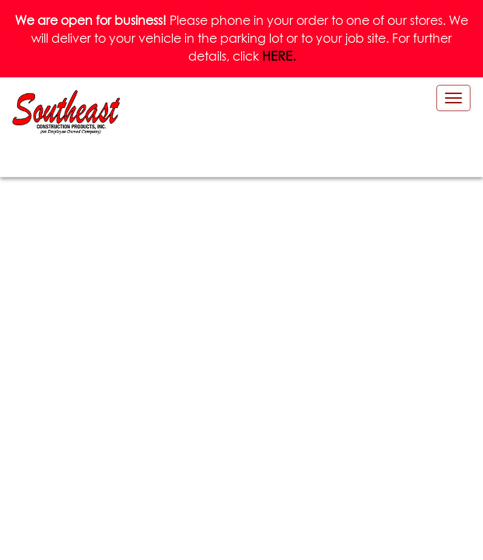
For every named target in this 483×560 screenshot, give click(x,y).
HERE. (279, 56)
